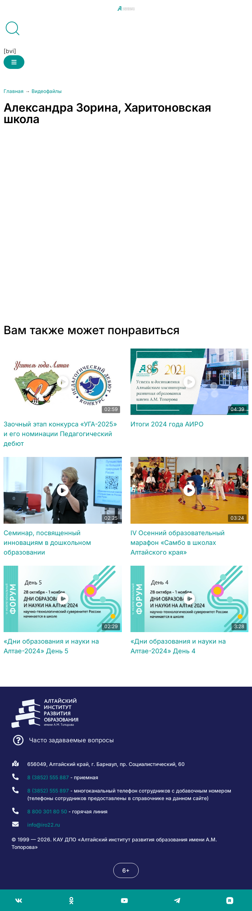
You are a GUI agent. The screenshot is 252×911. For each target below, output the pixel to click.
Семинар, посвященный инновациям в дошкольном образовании (47, 542)
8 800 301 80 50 (47, 811)
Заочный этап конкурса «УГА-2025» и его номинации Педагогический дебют (60, 433)
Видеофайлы (47, 91)
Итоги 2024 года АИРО (167, 424)
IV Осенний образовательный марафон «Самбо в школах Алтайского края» (177, 542)
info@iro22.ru (43, 825)
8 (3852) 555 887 (48, 777)
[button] (14, 62)
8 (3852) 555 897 (48, 791)
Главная (14, 91)
